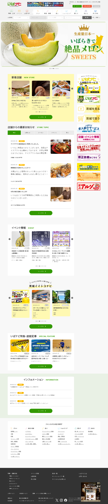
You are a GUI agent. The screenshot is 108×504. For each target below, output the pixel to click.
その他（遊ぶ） (46, 444)
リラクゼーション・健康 (31, 439)
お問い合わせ (83, 476)
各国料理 (13, 444)
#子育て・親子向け (23, 261)
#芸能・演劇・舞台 (56, 260)
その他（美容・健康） (31, 444)
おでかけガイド (13, 483)
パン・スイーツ (15, 449)
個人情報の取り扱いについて (46, 498)
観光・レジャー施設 (47, 436)
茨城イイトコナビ (13, 476)
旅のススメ (12, 481)
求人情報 (95, 13)
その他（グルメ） (15, 456)
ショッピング (67, 13)
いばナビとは (83, 473)
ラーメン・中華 (15, 439)
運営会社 (10, 498)
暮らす (76, 13)
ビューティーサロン (30, 436)
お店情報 (33, 476)
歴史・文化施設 (46, 439)
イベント (19, 13)
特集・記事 (11, 13)
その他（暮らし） (79, 444)
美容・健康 (47, 13)
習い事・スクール (79, 431)
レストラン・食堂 (15, 454)
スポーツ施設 (45, 434)
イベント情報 (35, 473)
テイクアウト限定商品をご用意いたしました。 (25, 144)
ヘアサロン (28, 431)
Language (96, 6)
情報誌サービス (24, 493)
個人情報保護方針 (23, 498)
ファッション (61, 431)
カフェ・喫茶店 (15, 446)
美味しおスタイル (13, 488)
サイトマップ (42, 500)
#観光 (34, 315)
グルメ (38, 13)
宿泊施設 (90, 431)
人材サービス (11, 493)
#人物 (34, 314)
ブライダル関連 (79, 434)
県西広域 (46, 305)
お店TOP (27, 13)
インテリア (61, 434)
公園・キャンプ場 (46, 441)
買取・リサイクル (62, 441)
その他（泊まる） (92, 434)
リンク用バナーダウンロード (26, 500)
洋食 (12, 434)
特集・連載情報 (12, 473)
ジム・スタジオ (29, 441)
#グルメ (14, 312)
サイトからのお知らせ (59, 479)
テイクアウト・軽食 (16, 451)
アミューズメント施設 (48, 431)
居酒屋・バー (14, 431)
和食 (12, 436)
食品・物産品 (61, 436)
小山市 (26, 305)
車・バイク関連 (79, 441)
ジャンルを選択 (52, 17)
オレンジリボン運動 (14, 486)
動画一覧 (55, 473)
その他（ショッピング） (64, 444)
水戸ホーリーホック (14, 478)
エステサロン (28, 434)
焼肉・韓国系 (14, 441)
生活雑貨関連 (61, 439)
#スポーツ (55, 314)
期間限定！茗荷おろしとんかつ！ (21, 168)
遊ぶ (57, 13)
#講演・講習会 (39, 260)
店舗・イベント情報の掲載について (42, 493)
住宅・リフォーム (79, 436)
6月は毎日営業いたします (19, 191)
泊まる (86, 13)
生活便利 (77, 439)
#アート (34, 260)
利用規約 (10, 500)
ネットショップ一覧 (58, 476)
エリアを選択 (17, 17)
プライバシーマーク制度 (74, 498)
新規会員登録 (87, 6)
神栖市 (66, 305)
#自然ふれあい (15, 261)
